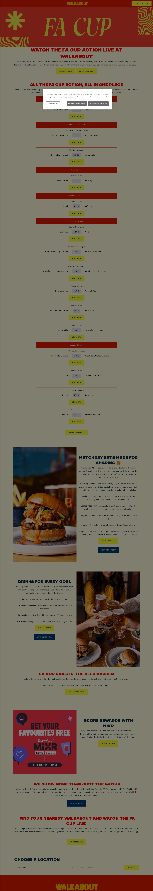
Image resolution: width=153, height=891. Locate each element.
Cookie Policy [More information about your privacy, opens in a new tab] (69, 97)
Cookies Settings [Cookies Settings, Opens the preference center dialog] (53, 103)
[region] (77, 99)
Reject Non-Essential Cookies (77, 103)
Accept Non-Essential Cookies (98, 103)
